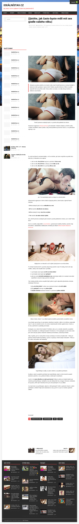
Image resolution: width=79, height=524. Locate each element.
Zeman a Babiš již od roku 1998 (18, 155)
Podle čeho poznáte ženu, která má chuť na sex (52, 478)
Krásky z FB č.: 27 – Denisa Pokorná (18, 147)
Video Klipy (37, 13)
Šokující (42, 463)
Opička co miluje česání (33, 488)
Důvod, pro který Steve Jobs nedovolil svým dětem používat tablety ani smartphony (52, 490)
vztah (60, 419)
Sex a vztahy (65, 25)
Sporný (12, 13)
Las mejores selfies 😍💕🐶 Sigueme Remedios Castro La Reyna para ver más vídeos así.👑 (34, 470)
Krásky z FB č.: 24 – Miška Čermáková (15, 486)
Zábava (30, 13)
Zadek (42, 27)
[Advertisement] (53, 41)
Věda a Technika (21, 13)
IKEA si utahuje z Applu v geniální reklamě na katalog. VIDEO (33, 497)
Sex (61, 25)
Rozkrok (58, 25)
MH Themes (25, 520)
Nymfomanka (47, 419)
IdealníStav (40, 25)
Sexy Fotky (7, 463)
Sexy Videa (55, 13)
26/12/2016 (32, 25)
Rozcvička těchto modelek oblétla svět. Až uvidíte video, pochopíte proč (15, 496)
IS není (5, 13)
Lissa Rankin (46, 224)
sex (55, 419)
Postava (53, 25)
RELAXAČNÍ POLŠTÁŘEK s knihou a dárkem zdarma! (15, 468)
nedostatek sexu (36, 419)
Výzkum (34, 27)
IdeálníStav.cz (15, 52)
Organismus (48, 25)
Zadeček (39, 27)
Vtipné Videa (46, 13)
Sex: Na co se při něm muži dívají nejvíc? (15, 478)
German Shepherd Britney (34, 480)
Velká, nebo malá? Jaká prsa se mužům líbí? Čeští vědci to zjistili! (52, 502)
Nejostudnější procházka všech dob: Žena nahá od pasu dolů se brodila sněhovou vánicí (34, 509)
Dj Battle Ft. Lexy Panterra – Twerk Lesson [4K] (52, 511)
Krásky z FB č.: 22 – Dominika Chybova (15, 505)
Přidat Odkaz (65, 13)
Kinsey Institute (44, 125)
